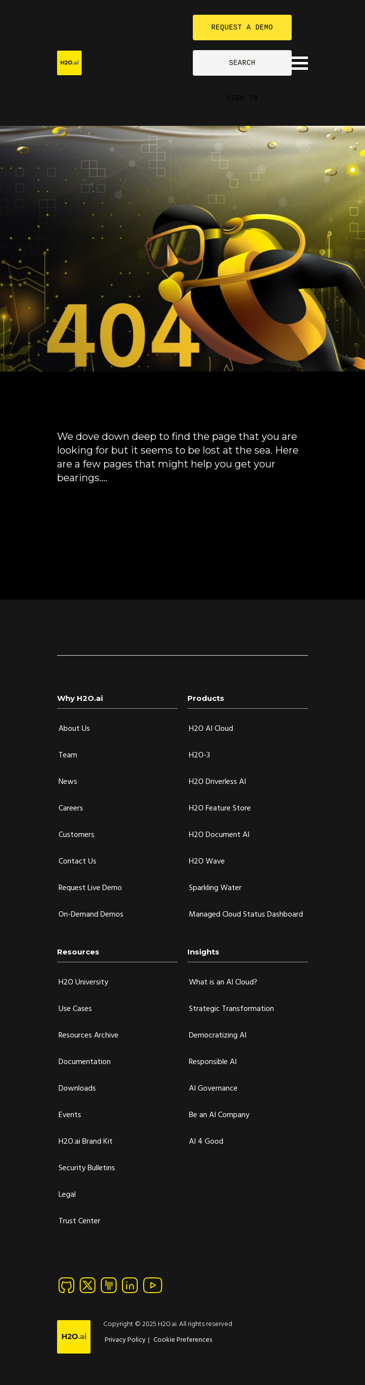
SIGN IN (242, 98)
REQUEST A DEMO (242, 27)
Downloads (77, 1089)
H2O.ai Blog (79, 539)
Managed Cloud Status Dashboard (246, 915)
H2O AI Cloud (211, 729)
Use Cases (75, 1009)
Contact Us (77, 861)
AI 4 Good (206, 1142)
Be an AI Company (219, 1115)
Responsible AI (213, 1062)
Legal (67, 1195)
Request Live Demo (90, 888)
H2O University (83, 982)
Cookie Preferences (182, 1340)
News (68, 782)
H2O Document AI (219, 835)
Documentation (87, 556)
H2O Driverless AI (217, 782)
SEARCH (242, 62)
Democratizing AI (217, 1035)
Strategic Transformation (231, 1009)
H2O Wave (207, 861)
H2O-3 (199, 755)
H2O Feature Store (220, 808)
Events (70, 1115)
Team (68, 755)
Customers (76, 835)
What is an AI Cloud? (223, 982)
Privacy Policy (125, 1340)
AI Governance (213, 1089)
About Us (74, 729)
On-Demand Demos (91, 915)
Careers (71, 808)
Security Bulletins (87, 1168)
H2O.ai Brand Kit (86, 1142)
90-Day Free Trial (89, 503)
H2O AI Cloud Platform (99, 521)
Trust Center (79, 1221)
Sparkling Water (215, 888)
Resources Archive (89, 1035)
